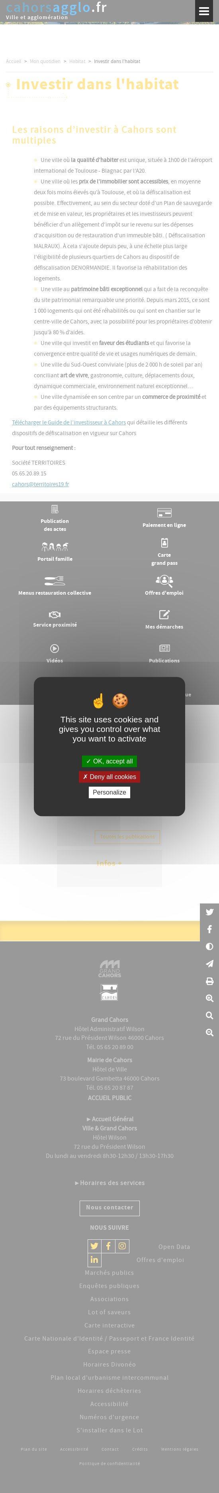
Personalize (109, 792)
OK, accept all (109, 761)
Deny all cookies (109, 776)
